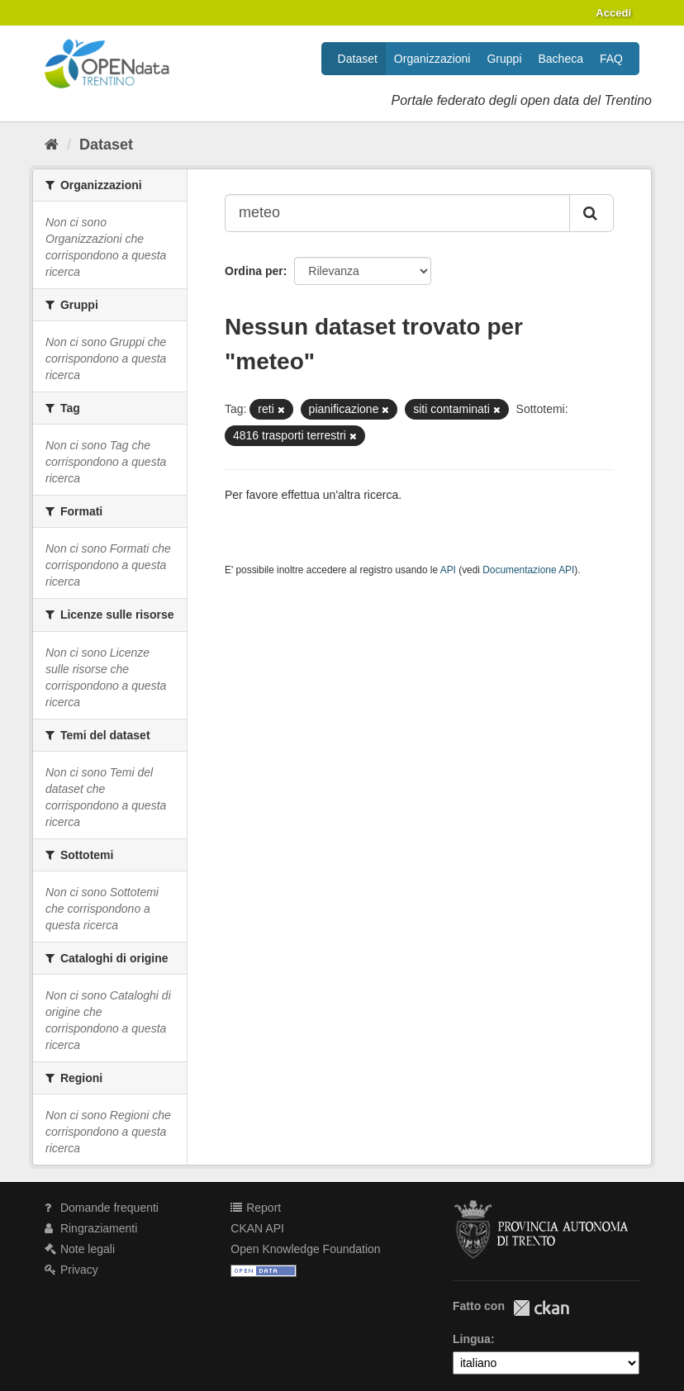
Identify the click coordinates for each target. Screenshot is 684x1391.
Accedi (613, 13)
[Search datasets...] (397, 213)
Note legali (80, 1249)
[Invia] (591, 213)
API (448, 570)
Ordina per (254, 271)
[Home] (52, 144)
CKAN (541, 1308)
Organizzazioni (432, 58)
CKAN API (257, 1228)
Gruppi (504, 58)
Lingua (472, 1339)
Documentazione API (528, 570)
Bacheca (561, 58)
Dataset (358, 58)
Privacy (71, 1269)
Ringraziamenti (91, 1228)
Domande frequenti (102, 1207)
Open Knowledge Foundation (305, 1249)
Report (255, 1207)
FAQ (611, 58)
